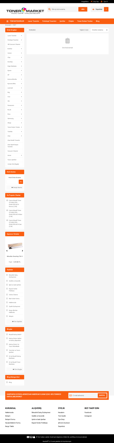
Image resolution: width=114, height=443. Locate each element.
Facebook (88, 412)
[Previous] (6, 251)
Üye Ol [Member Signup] (104, 1)
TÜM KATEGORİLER (17, 21)
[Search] (67, 9)
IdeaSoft (46, 441)
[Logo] (25, 10)
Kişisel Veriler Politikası (40, 423)
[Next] (22, 251)
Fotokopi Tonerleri (49, 21)
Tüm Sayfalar (17, 321)
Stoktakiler (32, 30)
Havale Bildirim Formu (12, 423)
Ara (21, 182)
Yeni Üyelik (62, 416)
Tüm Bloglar (17, 369)
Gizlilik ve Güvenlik (38, 416)
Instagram (88, 416)
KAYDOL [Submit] (102, 395)
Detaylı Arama (17, 187)
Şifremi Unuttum (64, 423)
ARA (82, 9)
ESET (14, 25)
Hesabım (61, 412)
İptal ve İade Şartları (39, 419)
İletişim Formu (10, 419)
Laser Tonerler (33, 21)
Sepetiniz (61, 426)
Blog (97, 21)
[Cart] (100, 9)
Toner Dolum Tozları (85, 21)
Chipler (71, 21)
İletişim (7, 416)
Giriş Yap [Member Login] (95, 1)
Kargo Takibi (9, 426)
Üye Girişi (61, 419)
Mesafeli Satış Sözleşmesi (41, 412)
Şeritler (62, 21)
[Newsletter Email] (87, 395)
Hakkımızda (9, 412)
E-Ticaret (52, 441)
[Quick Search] (12, 182)
